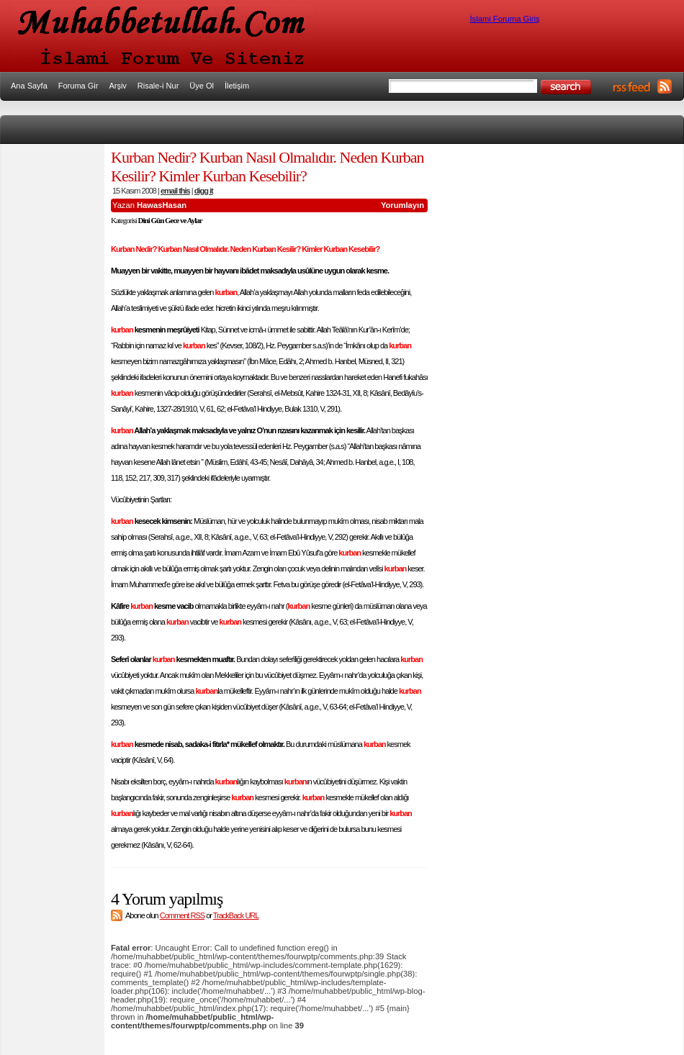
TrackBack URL (236, 915)
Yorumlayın (402, 205)
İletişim (237, 85)
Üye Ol (201, 85)
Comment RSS (182, 915)
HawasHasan (161, 205)
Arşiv (117, 85)
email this (175, 190)
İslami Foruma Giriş (505, 18)
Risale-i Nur (158, 85)
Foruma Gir (78, 85)
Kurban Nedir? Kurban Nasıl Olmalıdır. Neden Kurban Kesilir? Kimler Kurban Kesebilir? (267, 166)
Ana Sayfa (29, 85)
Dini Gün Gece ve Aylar (170, 220)
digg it (203, 190)
